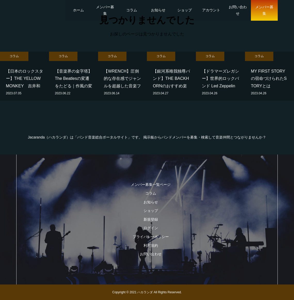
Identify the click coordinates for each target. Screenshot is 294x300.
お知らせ (158, 10)
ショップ (184, 10)
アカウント (211, 10)
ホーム (78, 10)
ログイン (151, 228)
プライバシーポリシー (151, 237)
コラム (131, 10)
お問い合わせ (238, 10)
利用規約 (151, 245)
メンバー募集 (105, 10)
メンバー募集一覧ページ (151, 184)
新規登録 (151, 219)
